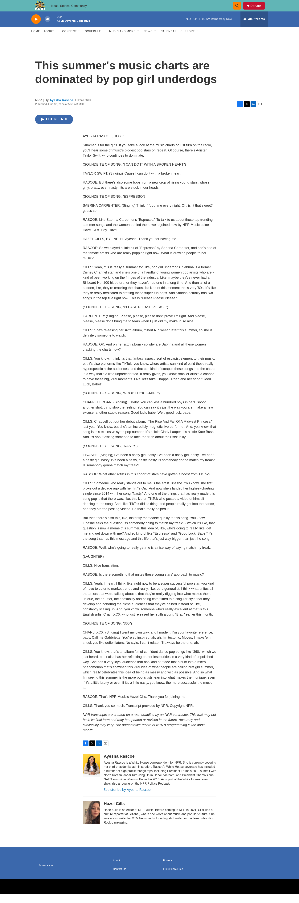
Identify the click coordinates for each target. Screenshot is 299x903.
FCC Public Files (173, 877)
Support (188, 39)
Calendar (169, 39)
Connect (69, 39)
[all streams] (254, 27)
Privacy (167, 869)
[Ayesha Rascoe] (91, 773)
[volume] (47, 27)
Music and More (122, 39)
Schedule (93, 39)
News (148, 39)
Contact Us (119, 877)
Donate (258, 10)
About (49, 39)
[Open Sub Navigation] (56, 39)
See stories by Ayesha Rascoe (127, 798)
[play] (36, 28)
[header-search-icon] (239, 10)
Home (35, 39)
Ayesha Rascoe (61, 109)
